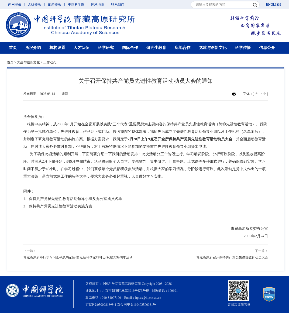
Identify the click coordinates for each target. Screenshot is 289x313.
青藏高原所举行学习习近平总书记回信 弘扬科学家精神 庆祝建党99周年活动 (78, 257)
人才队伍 (81, 47)
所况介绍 (33, 47)
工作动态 (49, 62)
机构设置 (57, 47)
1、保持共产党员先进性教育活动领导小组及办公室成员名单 (72, 199)
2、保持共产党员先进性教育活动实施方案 (57, 206)
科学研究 (106, 47)
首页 (13, 47)
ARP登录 (34, 4)
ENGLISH (273, 4)
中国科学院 (76, 4)
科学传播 (243, 47)
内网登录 (14, 4)
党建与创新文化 (213, 47)
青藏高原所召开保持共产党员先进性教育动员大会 (232, 257)
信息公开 (267, 47)
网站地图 (97, 4)
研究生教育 (156, 47)
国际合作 (130, 47)
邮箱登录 (54, 4)
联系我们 (117, 4)
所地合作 (182, 47)
